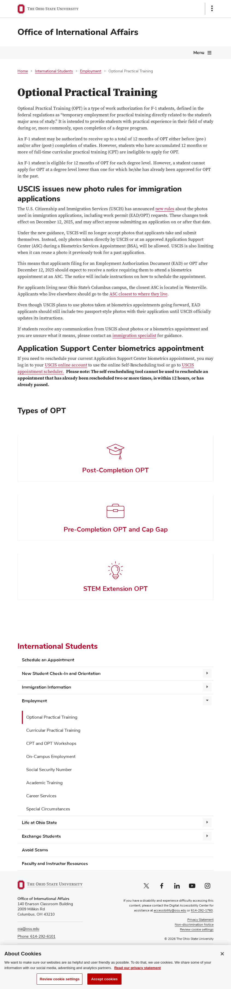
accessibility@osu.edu (170, 910)
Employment (90, 71)
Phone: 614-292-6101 (36, 936)
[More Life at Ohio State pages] (207, 822)
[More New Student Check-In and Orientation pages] (207, 673)
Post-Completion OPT (115, 470)
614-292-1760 (202, 910)
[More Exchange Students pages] (207, 836)
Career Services (41, 796)
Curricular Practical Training (53, 730)
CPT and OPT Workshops (51, 743)
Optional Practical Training (51, 717)
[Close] (222, 960)
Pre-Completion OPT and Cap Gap (116, 529)
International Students (54, 71)
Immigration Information (46, 687)
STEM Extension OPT (115, 588)
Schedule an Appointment (48, 660)
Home (22, 71)
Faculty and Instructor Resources (55, 864)
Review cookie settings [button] (197, 929)
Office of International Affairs (77, 32)
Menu (198, 53)
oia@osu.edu (28, 929)
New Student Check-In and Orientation (61, 674)
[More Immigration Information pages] (207, 687)
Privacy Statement (200, 920)
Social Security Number (49, 770)
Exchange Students (41, 836)
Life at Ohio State (39, 823)
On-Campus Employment (50, 756)
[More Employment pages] (207, 700)
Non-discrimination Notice (194, 924)
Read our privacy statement (137, 974)
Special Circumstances (48, 809)
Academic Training (44, 783)
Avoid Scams (35, 850)
